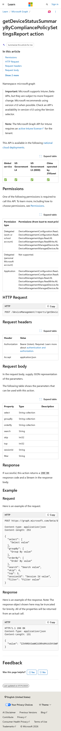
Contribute (8, 717)
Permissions (11, 57)
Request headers (13, 65)
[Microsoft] (30, 4)
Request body (12, 70)
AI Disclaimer (9, 712)
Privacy (20, 717)
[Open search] (47, 4)
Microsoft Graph (20, 11)
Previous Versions (28, 712)
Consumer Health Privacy (15, 721)
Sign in (55, 4)
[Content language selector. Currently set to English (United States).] (17, 697)
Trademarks (8, 726)
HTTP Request (12, 61)
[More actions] (55, 11)
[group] (30, 254)
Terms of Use (40, 721)
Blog (43, 712)
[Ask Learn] (49, 11)
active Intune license (30, 128)
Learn (5, 11)
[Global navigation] (3, 4)
